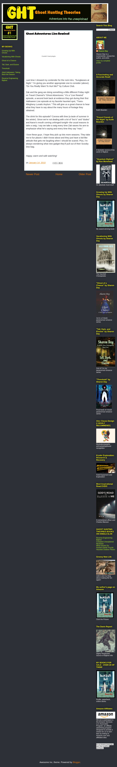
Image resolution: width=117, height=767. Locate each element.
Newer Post (32, 174)
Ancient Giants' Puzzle (104, 547)
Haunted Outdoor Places (105, 549)
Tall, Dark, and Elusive (10, 64)
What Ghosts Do (102, 546)
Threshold (5, 68)
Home (59, 174)
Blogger (76, 762)
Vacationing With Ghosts (11, 57)
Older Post (85, 174)
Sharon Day (103, 51)
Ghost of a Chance (9, 60)
